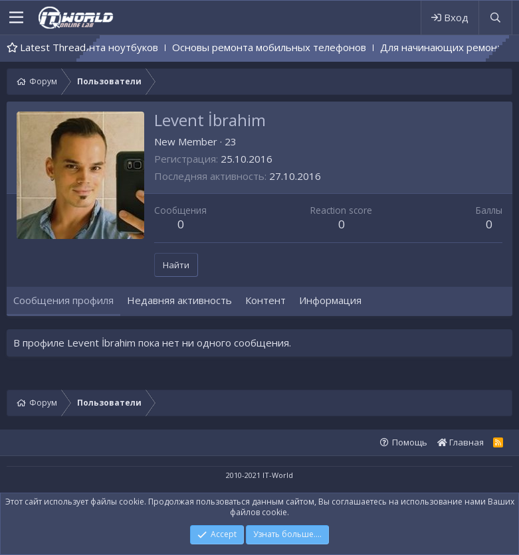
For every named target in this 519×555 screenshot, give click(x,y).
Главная (460, 442)
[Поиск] (495, 18)
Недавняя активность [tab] (179, 300)
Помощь (409, 442)
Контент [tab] (265, 300)
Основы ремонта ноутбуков (106, 47)
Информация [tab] (330, 300)
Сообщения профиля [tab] (63, 300)
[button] (16, 18)
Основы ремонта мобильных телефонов (284, 47)
